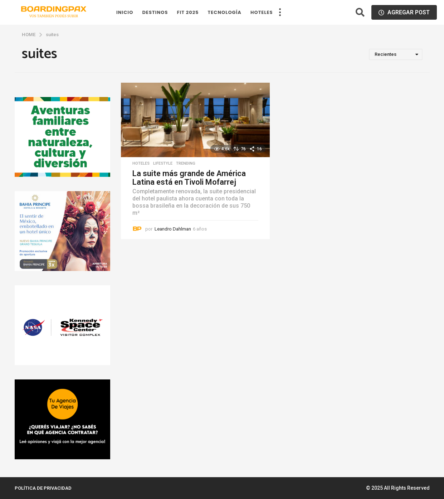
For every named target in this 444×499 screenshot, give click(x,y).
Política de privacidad (43, 488)
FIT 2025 (188, 12)
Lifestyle (162, 163)
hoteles (261, 12)
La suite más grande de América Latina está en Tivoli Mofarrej (189, 177)
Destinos (155, 12)
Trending (185, 163)
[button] (280, 12)
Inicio (124, 12)
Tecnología (224, 12)
